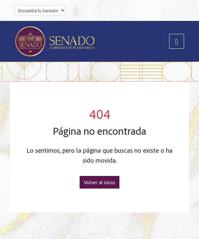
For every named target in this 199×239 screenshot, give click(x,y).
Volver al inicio (99, 182)
